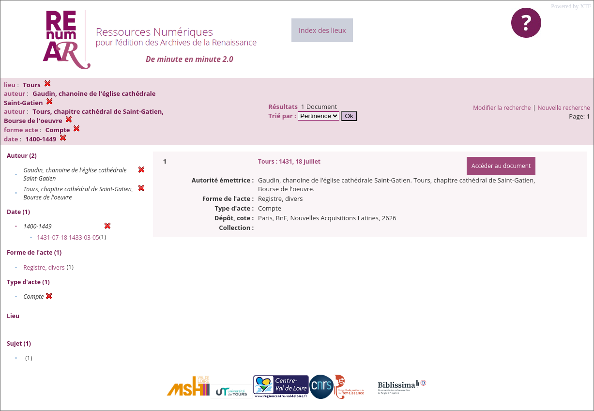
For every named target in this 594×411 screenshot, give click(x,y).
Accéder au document (501, 166)
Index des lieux (322, 30)
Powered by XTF (571, 6)
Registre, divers (43, 267)
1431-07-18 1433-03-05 (68, 237)
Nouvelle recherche (564, 108)
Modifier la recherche (502, 108)
